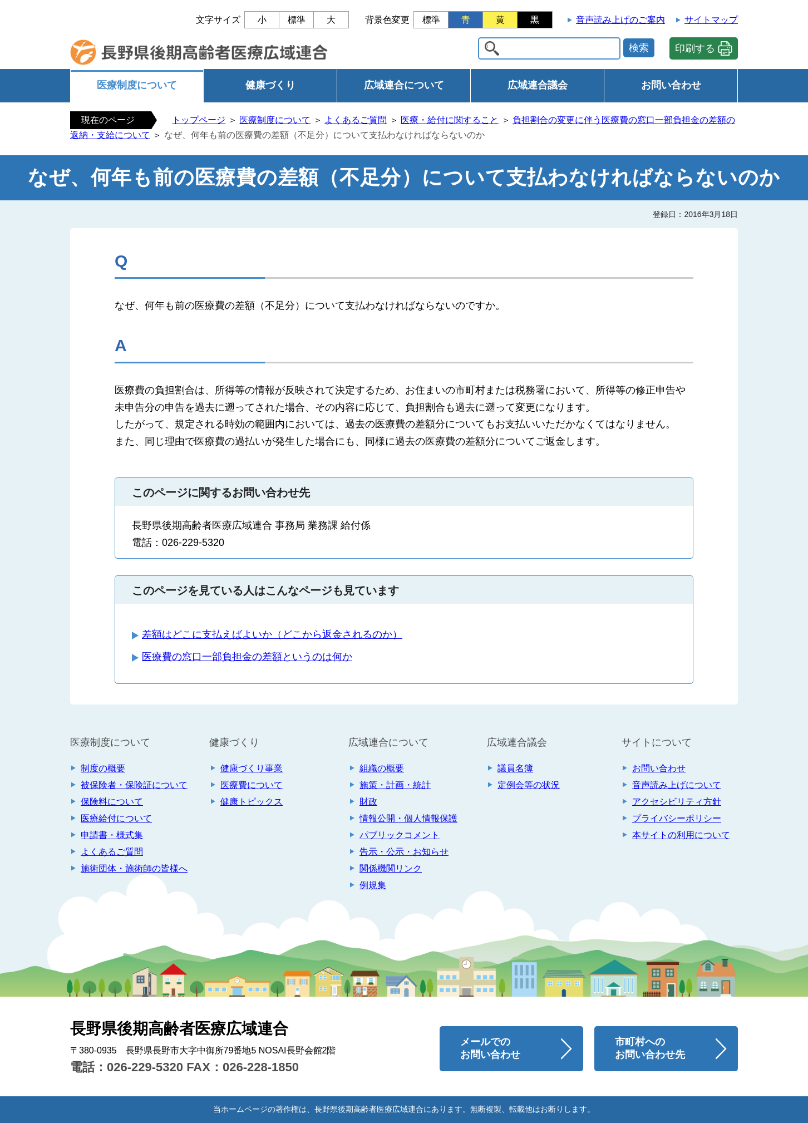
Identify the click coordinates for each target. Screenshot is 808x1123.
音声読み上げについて (676, 785)
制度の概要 (103, 768)
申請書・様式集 (112, 835)
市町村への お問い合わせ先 (650, 1048)
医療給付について (116, 818)
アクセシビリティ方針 (676, 801)
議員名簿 (515, 768)
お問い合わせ (671, 85)
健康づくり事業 (251, 768)
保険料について (112, 801)
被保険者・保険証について (134, 785)
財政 (368, 801)
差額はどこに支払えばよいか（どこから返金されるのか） (272, 634)
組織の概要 (381, 768)
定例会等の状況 (528, 785)
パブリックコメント (399, 835)
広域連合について (404, 85)
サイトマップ (711, 19)
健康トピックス (251, 801)
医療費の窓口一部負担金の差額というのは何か (247, 656)
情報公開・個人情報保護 (408, 818)
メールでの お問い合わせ (490, 1048)
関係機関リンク (390, 868)
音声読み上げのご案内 (620, 19)
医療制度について (137, 85)
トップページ (198, 120)
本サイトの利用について (681, 835)
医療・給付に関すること (450, 120)
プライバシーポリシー (676, 818)
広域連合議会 (538, 85)
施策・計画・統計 (395, 785)
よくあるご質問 (355, 120)
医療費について (251, 785)
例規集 (372, 885)
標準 (297, 19)
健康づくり (270, 85)
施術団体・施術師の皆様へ (134, 868)
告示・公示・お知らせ (404, 851)
